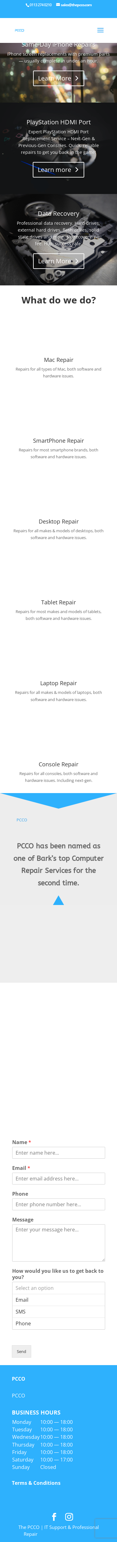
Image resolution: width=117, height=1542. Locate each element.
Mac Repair (58, 359)
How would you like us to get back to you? (58, 1274)
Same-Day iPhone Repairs (58, 44)
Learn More (54, 78)
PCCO (22, 820)
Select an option (58, 1288)
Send (21, 1351)
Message (22, 1220)
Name (21, 1142)
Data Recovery (58, 213)
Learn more (54, 169)
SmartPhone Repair (58, 440)
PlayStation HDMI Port (59, 122)
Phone (20, 1194)
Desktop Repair (59, 521)
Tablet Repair (58, 602)
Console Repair (58, 764)
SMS (58, 1312)
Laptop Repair (58, 683)
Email (21, 1168)
